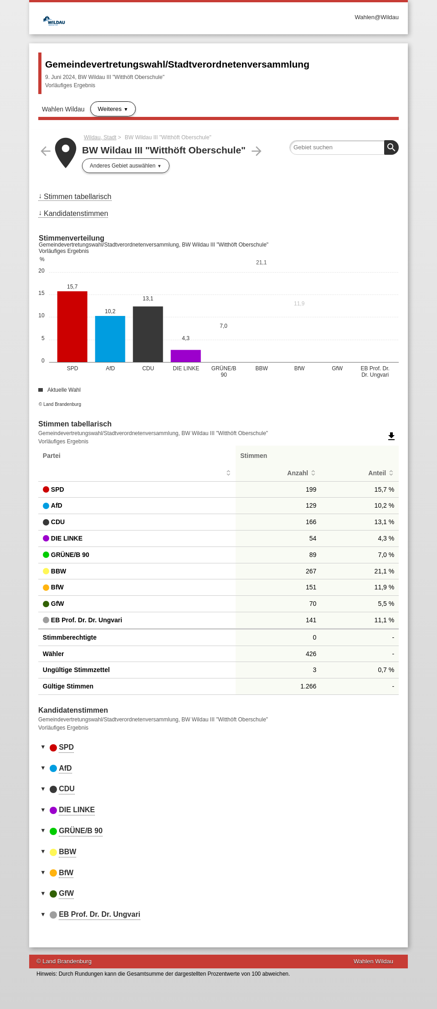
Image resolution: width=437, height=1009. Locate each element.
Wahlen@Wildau (377, 17)
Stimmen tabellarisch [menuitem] (78, 196)
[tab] (218, 748)
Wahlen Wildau (63, 109)
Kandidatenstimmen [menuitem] (76, 213)
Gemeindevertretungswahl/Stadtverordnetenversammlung (177, 64)
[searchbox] (344, 147)
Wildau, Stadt (100, 137)
